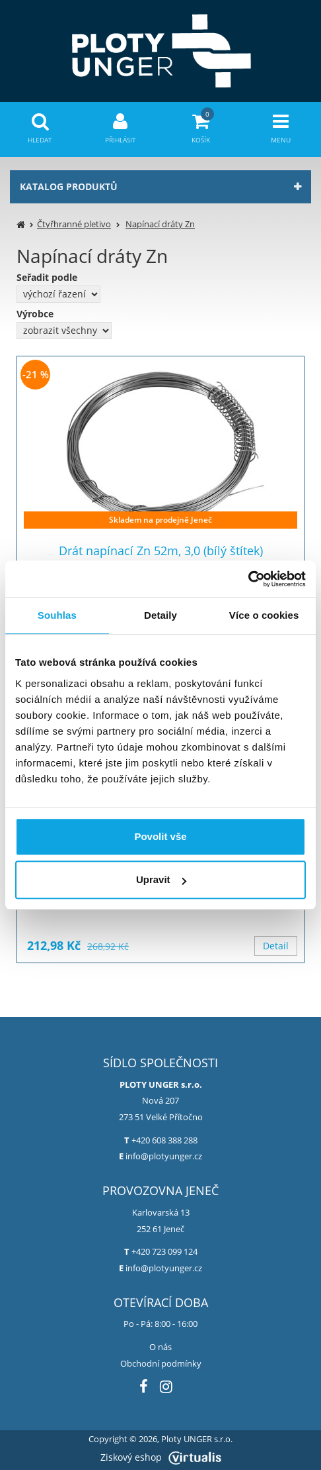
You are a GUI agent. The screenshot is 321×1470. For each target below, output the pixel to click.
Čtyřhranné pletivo (74, 224)
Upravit (161, 879)
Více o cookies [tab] (264, 615)
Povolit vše (160, 836)
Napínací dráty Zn (160, 224)
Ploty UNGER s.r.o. (196, 1439)
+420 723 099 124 (164, 1251)
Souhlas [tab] (57, 615)
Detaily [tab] (160, 615)
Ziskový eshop (160, 1457)
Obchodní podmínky (160, 1363)
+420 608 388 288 (164, 1140)
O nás (160, 1347)
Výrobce (35, 314)
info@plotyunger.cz (163, 1156)
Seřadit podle (47, 277)
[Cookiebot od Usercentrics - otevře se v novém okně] (248, 579)
